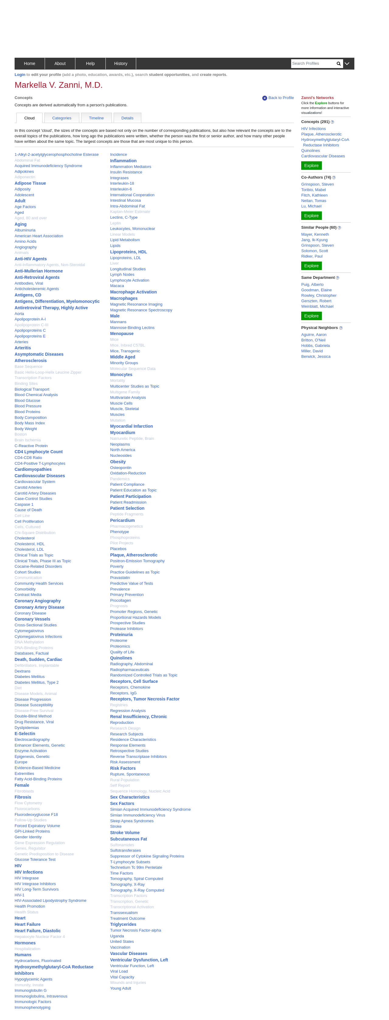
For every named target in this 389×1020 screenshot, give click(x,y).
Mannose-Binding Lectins (132, 327)
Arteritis (23, 347)
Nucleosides (121, 455)
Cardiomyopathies (33, 469)
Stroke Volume (124, 832)
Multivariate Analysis (128, 397)
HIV (18, 865)
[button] (347, 64)
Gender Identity (28, 837)
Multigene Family (125, 392)
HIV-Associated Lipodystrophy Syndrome (50, 900)
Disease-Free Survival (34, 710)
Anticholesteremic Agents (37, 288)
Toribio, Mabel (313, 189)
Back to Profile (278, 98)
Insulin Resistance (126, 172)
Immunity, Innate (29, 985)
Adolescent (24, 195)
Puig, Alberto (312, 284)
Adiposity (23, 189)
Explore (311, 165)
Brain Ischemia (28, 440)
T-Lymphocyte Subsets (130, 862)
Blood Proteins (27, 411)
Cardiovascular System (35, 481)
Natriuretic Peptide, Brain (132, 438)
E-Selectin (25, 733)
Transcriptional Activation (132, 907)
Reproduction (121, 722)
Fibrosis (23, 797)
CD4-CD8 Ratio (28, 457)
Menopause (121, 333)
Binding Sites (26, 383)
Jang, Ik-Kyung (314, 240)
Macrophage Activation (133, 291)
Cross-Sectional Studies (36, 625)
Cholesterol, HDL (30, 544)
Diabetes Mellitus (30, 676)
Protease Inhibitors (126, 628)
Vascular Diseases (128, 953)
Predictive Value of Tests (131, 583)
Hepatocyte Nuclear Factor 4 (40, 936)
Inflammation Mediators (130, 166)
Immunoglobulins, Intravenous (41, 996)
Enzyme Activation (31, 750)
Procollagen (120, 600)
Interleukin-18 (122, 183)
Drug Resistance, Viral (34, 722)
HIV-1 (20, 895)
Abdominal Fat (27, 160)
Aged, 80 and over (31, 218)
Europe (21, 762)
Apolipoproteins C (30, 330)
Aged (19, 212)
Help (90, 63)
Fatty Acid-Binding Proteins (38, 779)
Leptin (115, 223)
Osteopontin (120, 467)
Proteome (118, 640)
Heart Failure (28, 924)
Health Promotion (30, 906)
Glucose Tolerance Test (35, 859)
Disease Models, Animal (36, 693)
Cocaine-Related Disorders (38, 566)
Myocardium (122, 432)
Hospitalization (27, 948)
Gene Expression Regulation (40, 842)
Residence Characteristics (133, 739)
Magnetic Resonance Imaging (136, 304)
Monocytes (121, 374)
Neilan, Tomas (313, 200)
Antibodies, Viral (29, 283)
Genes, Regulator (30, 848)
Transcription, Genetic (129, 901)
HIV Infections (29, 872)
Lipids (115, 245)
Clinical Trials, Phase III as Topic (43, 561)
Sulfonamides (122, 845)
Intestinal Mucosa (125, 200)
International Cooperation (132, 195)
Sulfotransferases (125, 850)
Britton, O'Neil (313, 340)
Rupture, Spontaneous (130, 774)
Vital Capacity (122, 977)
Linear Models (122, 234)
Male (114, 315)
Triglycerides (123, 924)
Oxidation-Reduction (128, 473)
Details (128, 118)
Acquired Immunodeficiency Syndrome (48, 165)
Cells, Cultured (27, 527)
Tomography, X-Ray (127, 884)
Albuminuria (25, 230)
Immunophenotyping (32, 1007)
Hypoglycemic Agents (33, 979)
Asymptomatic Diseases (39, 354)
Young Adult (120, 988)
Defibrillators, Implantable (37, 665)
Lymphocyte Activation (129, 280)
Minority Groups (124, 363)
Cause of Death (28, 510)
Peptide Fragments (126, 514)
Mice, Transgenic (125, 351)
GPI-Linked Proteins (32, 831)
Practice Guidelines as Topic (135, 572)
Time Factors (121, 873)
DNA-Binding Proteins (34, 647)
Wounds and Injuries (128, 982)
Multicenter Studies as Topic (134, 386)
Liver (114, 263)
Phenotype (119, 531)
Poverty (116, 566)
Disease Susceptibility (34, 705)
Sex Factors (122, 803)
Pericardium (122, 520)
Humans (23, 954)
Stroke (116, 826)
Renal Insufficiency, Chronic (138, 716)
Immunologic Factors (33, 1001)
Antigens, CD (28, 295)
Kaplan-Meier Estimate (130, 211)
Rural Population (124, 780)
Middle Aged (122, 356)
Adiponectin (25, 177)
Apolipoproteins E (30, 336)
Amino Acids (25, 241)
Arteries (21, 342)
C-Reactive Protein (31, 445)
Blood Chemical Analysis (36, 394)
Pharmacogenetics (126, 526)
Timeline (96, 118)
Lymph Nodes (122, 274)
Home (29, 63)
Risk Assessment (125, 762)
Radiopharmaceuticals (129, 669)
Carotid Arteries (28, 487)
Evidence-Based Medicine (37, 767)
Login (20, 74)
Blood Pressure (28, 406)
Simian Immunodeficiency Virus (137, 815)
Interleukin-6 (121, 189)
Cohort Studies (28, 572)
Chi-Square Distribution (35, 532)
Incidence (118, 154)
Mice (114, 339)
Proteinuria (121, 634)
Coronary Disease (30, 613)
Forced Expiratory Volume (37, 825)
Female (22, 785)
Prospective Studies (127, 623)
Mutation (117, 420)
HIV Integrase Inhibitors (35, 883)
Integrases (119, 178)
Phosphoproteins (125, 537)
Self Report (120, 785)
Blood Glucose (27, 400)
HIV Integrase (27, 878)
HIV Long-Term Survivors (37, 889)
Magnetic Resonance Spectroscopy (141, 310)
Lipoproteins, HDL (128, 251)
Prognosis (119, 606)
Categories (61, 118)
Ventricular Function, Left (132, 966)
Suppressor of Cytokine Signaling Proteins (147, 856)
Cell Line (22, 515)
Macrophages (123, 298)
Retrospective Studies (129, 750)
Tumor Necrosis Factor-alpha (135, 930)
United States (122, 941)
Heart (20, 918)
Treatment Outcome (127, 918)
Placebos (118, 548)
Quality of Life (122, 652)
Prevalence (120, 589)
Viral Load (119, 971)
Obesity (118, 461)
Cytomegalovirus (29, 630)
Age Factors (25, 206)
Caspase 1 (24, 504)
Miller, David (312, 351)
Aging (21, 224)
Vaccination (120, 947)
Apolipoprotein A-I (30, 319)
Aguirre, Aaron (313, 334)
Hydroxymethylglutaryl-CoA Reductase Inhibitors (325, 142)
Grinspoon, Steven (317, 184)
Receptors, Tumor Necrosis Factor (144, 699)
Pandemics (119, 479)
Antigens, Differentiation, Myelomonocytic (57, 301)
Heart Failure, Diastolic (38, 930)
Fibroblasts (24, 791)
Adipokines (24, 171)
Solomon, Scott (314, 250)
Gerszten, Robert (316, 301)
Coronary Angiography (38, 600)
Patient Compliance (127, 484)
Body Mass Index (30, 423)
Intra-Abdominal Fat (127, 206)
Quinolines (121, 657)
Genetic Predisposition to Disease (44, 854)
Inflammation (123, 160)
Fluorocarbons (27, 808)
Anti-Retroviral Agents (37, 277)
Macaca (117, 285)
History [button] (121, 63)
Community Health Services (39, 583)
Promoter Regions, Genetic (134, 611)
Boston (21, 434)
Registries (119, 705)
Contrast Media (28, 594)
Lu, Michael (311, 206)
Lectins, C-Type (123, 217)
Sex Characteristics (130, 797)
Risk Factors (123, 768)
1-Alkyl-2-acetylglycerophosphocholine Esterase (57, 154)
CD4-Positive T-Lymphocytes (40, 463)
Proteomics (120, 646)
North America (122, 449)
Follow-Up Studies (31, 820)
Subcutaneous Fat (128, 839)
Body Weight (26, 428)
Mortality (117, 380)
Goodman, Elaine (316, 290)
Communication (28, 577)
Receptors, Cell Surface (134, 681)
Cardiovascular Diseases (40, 475)
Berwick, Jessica (315, 356)
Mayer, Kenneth (315, 234)
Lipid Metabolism (125, 240)
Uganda (117, 936)
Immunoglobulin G (31, 990)
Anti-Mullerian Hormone (39, 271)
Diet (18, 688)
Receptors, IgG (123, 693)
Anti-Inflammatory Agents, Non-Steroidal (50, 264)
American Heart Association (39, 236)
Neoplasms (120, 444)
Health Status (26, 912)
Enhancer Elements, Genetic (40, 745)
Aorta (19, 313)
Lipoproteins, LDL (125, 257)
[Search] (314, 63)
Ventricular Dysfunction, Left (139, 959)
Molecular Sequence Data (133, 368)
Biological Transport (32, 389)
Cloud (29, 118)
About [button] (60, 63)
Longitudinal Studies (128, 269)
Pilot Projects (121, 543)
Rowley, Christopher (318, 295)
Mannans (118, 322)
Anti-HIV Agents (31, 258)
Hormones (25, 942)
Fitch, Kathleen (314, 195)
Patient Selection (127, 508)
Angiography (26, 247)
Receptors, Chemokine (130, 687)
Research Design (125, 728)
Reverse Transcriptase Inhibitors (138, 756)
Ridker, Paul (311, 256)
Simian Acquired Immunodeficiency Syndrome (150, 809)
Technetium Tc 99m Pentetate (136, 867)
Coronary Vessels (32, 619)
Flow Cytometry (28, 803)
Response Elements (127, 745)
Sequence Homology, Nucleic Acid (140, 791)
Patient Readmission (128, 502)
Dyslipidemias (27, 727)
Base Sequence (29, 366)
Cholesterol (25, 538)
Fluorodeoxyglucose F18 (36, 814)
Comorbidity (25, 589)
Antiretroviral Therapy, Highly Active (51, 307)
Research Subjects (126, 734)
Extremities (24, 773)
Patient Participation (130, 496)
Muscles (117, 414)
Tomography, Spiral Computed (136, 878)
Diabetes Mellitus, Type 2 (37, 682)
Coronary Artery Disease (39, 607)
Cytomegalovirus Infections (38, 636)
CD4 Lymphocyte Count (39, 451)
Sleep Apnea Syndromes (131, 821)
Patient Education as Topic (133, 490)
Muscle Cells (121, 403)
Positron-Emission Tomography (137, 561)
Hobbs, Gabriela (315, 345)
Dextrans (22, 671)
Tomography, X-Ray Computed (137, 890)
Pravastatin (120, 577)
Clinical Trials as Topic (34, 555)
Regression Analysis (128, 710)
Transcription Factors (128, 895)
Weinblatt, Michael (317, 306)
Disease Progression (33, 699)
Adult (20, 200)
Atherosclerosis (31, 360)
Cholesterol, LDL (29, 549)
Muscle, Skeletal (124, 408)
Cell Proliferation (29, 521)
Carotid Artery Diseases (35, 493)
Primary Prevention (127, 594)
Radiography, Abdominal (131, 664)
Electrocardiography (32, 739)
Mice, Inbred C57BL (127, 345)
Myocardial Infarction (131, 426)
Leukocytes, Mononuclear (132, 228)
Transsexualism (124, 912)
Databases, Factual (32, 653)
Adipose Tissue (30, 183)
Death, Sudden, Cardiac (38, 659)
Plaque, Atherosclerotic (133, 555)
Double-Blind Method (33, 716)
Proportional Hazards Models (135, 617)
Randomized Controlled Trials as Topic (143, 675)
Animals (22, 252)
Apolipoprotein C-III (31, 325)
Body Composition (31, 417)
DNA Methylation (29, 642)
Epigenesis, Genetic (32, 756)
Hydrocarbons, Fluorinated (38, 960)
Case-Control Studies (33, 498)
